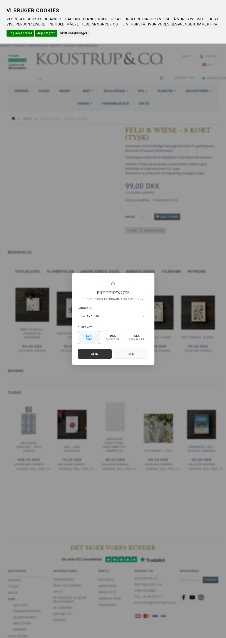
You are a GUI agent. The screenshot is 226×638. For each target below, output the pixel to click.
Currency (85, 327)
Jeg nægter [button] (46, 33)
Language (85, 308)
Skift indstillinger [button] (73, 33)
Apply (94, 353)
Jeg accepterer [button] (20, 33)
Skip (131, 353)
